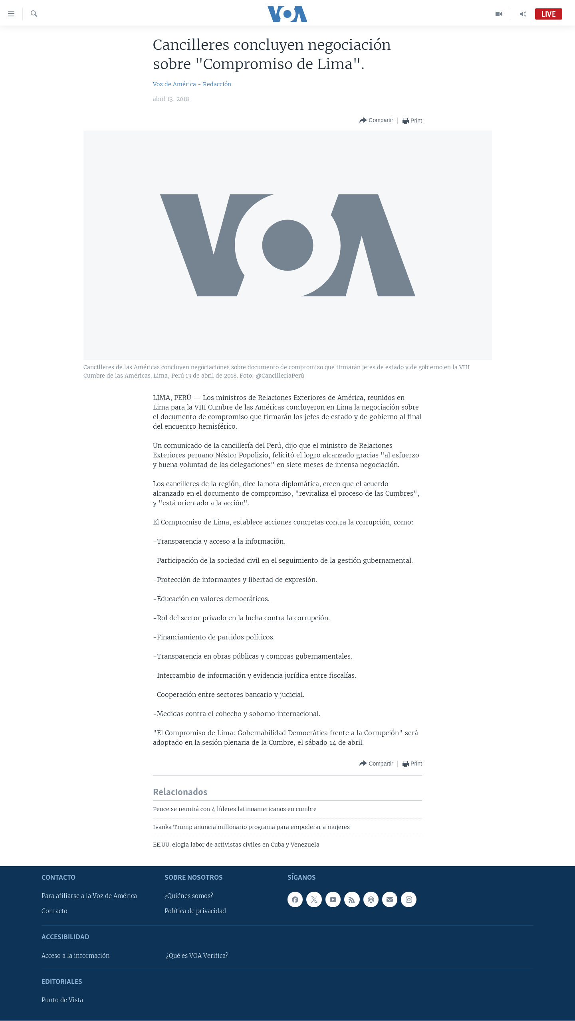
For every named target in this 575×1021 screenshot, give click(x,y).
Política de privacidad (195, 911)
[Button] (376, 121)
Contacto (54, 911)
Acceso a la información (76, 956)
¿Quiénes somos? (189, 896)
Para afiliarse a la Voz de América (89, 896)
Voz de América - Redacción (192, 84)
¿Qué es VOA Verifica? (197, 956)
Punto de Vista (62, 1000)
